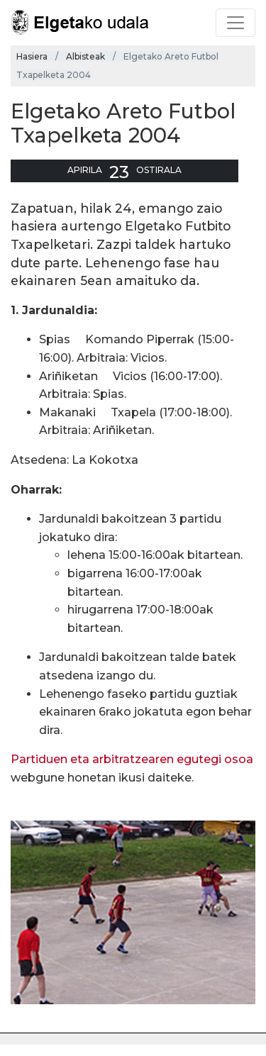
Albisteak (85, 56)
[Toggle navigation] (235, 23)
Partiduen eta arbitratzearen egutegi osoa (132, 759)
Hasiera (32, 56)
